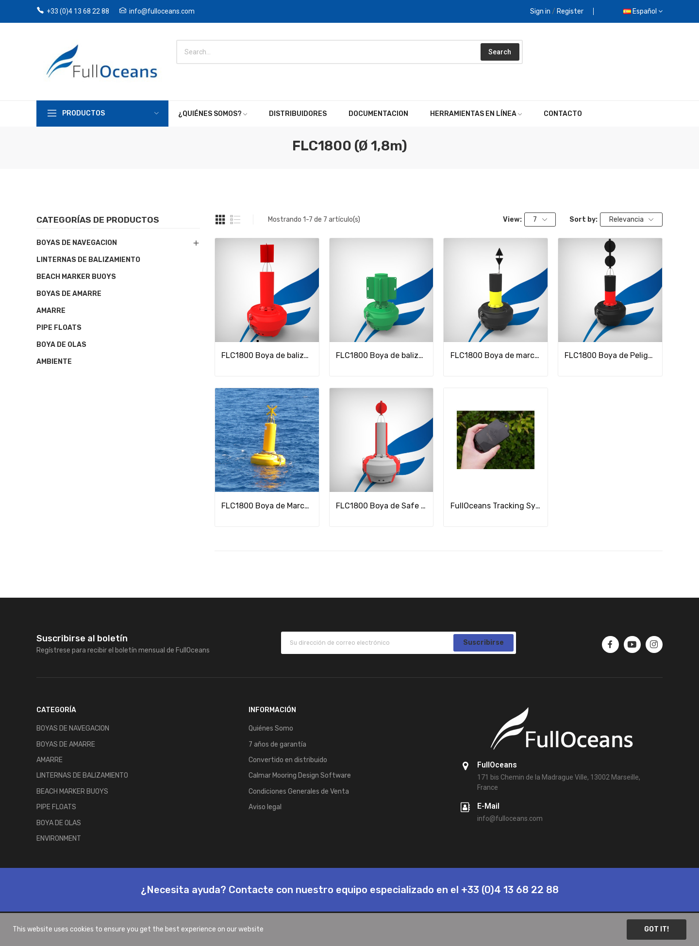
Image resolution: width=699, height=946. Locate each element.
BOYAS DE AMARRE (68, 294)
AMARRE (51, 311)
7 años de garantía (277, 744)
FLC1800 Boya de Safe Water (381, 505)
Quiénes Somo (271, 728)
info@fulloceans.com (162, 11)
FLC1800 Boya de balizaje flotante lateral (267, 355)
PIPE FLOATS (59, 328)
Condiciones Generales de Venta (299, 791)
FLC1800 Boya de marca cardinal (496, 355)
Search (499, 52)
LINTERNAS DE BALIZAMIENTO (88, 260)
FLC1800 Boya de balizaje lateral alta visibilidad (381, 355)
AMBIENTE (54, 362)
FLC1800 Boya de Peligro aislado (610, 355)
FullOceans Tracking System (496, 505)
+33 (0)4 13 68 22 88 (78, 11)
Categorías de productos (97, 220)
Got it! (656, 929)
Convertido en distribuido (288, 760)
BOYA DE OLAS (61, 345)
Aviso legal (265, 807)
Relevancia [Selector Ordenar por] (631, 219)
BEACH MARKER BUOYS (76, 277)
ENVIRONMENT (58, 838)
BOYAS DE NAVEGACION (76, 243)
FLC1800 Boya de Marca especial (267, 505)
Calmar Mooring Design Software (300, 775)
